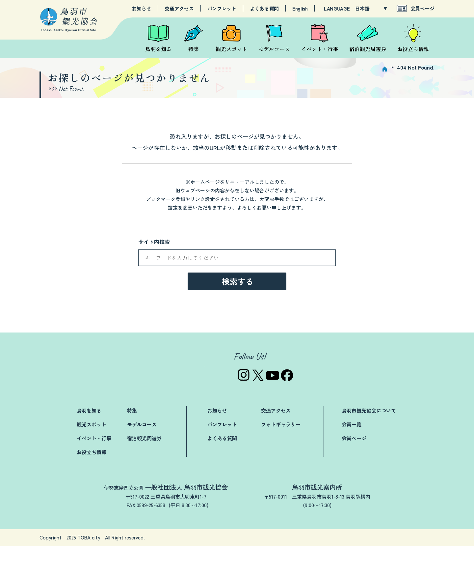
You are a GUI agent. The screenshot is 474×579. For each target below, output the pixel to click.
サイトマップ (414, 570)
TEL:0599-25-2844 (302, 538)
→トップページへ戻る (237, 328)
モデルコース (142, 457)
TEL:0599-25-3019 (123, 538)
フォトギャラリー (281, 457)
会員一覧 (351, 457)
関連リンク (313, 570)
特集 (132, 443)
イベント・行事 (94, 471)
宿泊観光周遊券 (144, 471)
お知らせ (141, 8)
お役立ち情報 (91, 484)
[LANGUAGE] (371, 8)
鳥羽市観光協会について (369, 443)
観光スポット (91, 457)
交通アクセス (179, 8)
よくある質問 (264, 8)
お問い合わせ (273, 570)
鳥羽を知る (89, 443)
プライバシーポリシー (362, 570)
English (300, 8)
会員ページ (422, 8)
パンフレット (221, 8)
